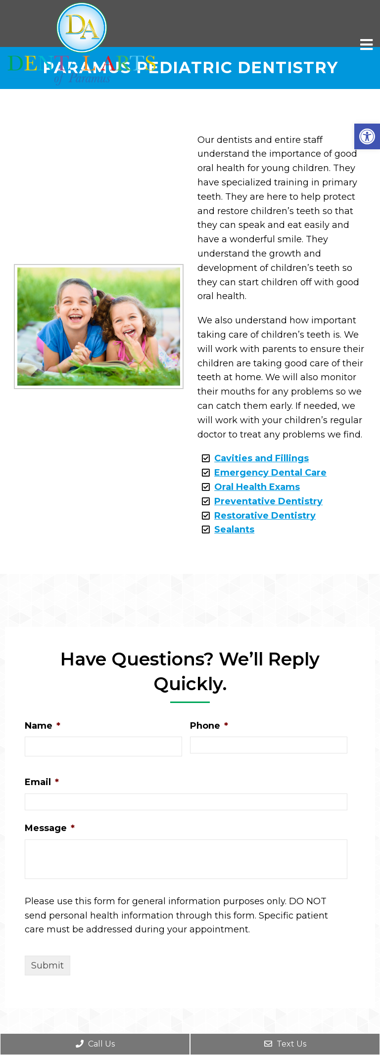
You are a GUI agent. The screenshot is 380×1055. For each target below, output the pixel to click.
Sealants (234, 529)
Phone (209, 725)
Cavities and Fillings (261, 458)
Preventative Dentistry (268, 501)
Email (42, 782)
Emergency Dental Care (270, 472)
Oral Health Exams (257, 487)
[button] (367, 136)
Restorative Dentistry (265, 515)
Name (42, 725)
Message (50, 828)
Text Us (285, 1044)
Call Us (95, 1044)
